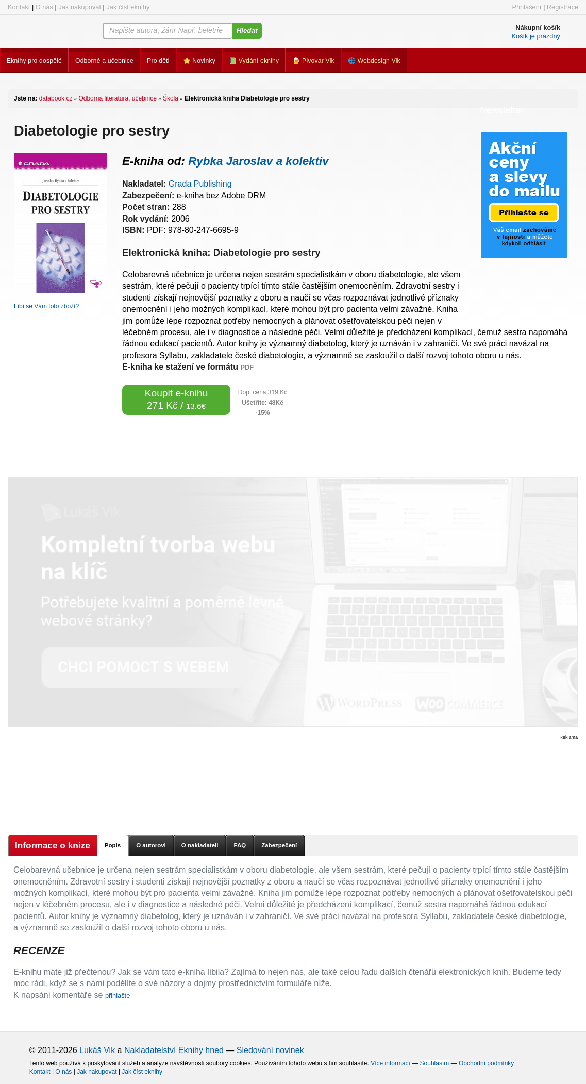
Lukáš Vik (97, 1050)
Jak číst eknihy (127, 7)
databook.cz (56, 98)
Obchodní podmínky (486, 1063)
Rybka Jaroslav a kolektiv (258, 161)
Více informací (390, 1063)
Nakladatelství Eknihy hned (174, 1050)
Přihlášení (526, 7)
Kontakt (19, 7)
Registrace (562, 7)
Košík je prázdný (535, 36)
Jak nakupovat (79, 7)
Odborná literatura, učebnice (117, 98)
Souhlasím (434, 1063)
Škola (170, 98)
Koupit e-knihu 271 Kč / (176, 399)
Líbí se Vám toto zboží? (46, 306)
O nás (44, 7)
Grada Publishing (200, 183)
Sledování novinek (270, 1050)
